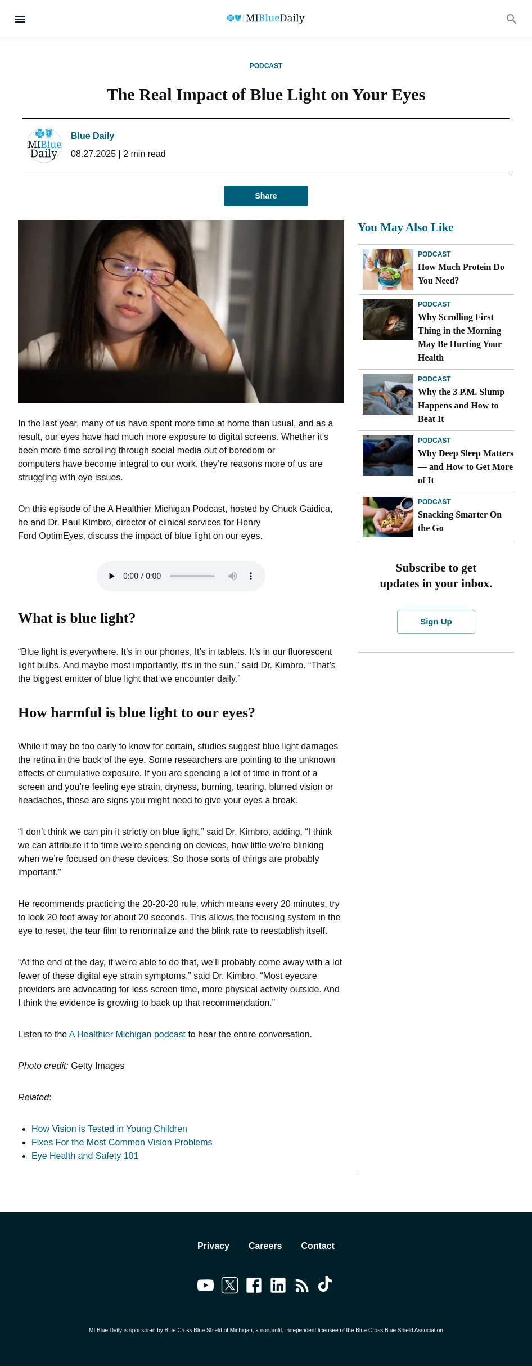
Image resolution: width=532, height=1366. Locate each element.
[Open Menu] (20, 19)
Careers (265, 1246)
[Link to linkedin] (278, 1287)
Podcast (266, 66)
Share (266, 196)
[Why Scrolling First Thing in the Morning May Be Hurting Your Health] (388, 319)
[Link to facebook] (254, 1287)
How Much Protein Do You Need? (461, 273)
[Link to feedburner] (302, 1287)
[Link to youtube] (205, 1287)
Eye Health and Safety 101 (84, 1156)
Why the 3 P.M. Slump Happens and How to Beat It (461, 405)
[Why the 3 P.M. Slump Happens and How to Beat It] (388, 394)
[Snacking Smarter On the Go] (388, 517)
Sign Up (436, 621)
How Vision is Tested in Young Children (109, 1129)
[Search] (512, 19)
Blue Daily (92, 136)
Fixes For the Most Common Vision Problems (122, 1142)
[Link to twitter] (230, 1287)
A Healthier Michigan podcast (127, 1034)
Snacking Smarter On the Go (460, 521)
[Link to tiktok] (326, 1287)
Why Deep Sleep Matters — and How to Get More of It (465, 466)
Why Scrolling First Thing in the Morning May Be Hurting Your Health (460, 337)
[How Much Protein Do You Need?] (388, 269)
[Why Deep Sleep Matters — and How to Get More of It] (388, 455)
